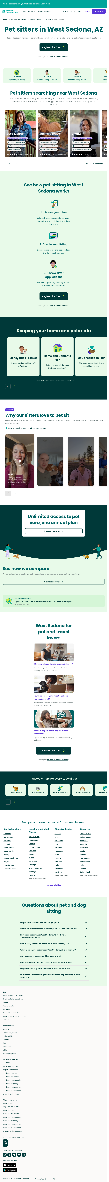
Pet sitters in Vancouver (12, 1090)
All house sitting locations (12, 1131)
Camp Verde (9, 851)
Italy (82, 865)
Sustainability (8, 1036)
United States (85, 834)
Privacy (55, 1179)
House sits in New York (11, 1114)
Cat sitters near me (10, 1066)
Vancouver (59, 851)
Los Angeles (34, 840)
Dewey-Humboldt (11, 858)
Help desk (6, 1009)
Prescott (7, 834)
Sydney (57, 837)
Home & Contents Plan (11, 1013)
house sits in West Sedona (57, 56)
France (83, 855)
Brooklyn (32, 872)
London (58, 834)
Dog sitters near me (10, 1070)
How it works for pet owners (13, 995)
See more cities (61, 875)
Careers (6, 1039)
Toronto (58, 858)
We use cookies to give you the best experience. (26, 4)
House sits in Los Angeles (12, 1117)
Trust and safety (9, 1006)
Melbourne (59, 841)
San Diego (33, 861)
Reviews (6, 1020)
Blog (4, 1043)
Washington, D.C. (36, 868)
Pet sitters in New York (11, 1077)
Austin (31, 858)
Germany (84, 848)
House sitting (7, 1103)
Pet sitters (6, 1063)
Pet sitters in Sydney (10, 1084)
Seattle (32, 844)
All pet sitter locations (11, 1094)
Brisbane (58, 848)
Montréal (58, 872)
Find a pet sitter (29, 11)
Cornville (7, 841)
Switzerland (85, 872)
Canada (83, 844)
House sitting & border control (14, 1016)
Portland (32, 851)
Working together (9, 1053)
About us (6, 1029)
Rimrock (7, 844)
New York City (34, 837)
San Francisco (34, 847)
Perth (57, 844)
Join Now (99, 11)
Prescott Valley (10, 868)
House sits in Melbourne (12, 1124)
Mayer (6, 862)
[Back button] (9, 163)
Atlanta (32, 875)
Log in (87, 11)
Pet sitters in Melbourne (12, 1087)
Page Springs (9, 865)
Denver (32, 854)
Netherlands (85, 862)
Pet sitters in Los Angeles (12, 1080)
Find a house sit (44, 11)
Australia (84, 841)
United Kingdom (86, 837)
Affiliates (6, 1050)
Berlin (57, 855)
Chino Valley (8, 848)
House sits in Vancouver (12, 1128)
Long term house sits (11, 1107)
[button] (19, 461)
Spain (82, 851)
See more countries (89, 875)
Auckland (58, 862)
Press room (7, 1046)
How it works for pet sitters (13, 999)
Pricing (5, 1002)
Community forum (10, 1032)
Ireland (83, 868)
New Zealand (85, 858)
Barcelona (59, 868)
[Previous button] (8, 493)
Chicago (32, 865)
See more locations (37, 878)
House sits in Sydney (10, 1121)
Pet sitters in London (10, 1073)
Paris (57, 865)
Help (80, 11)
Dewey (6, 855)
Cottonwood (9, 837)
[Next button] (16, 163)
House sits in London (10, 1110)
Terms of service (41, 1179)
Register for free (53, 47)
